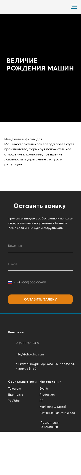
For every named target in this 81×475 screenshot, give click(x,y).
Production (47, 438)
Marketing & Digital (53, 450)
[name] (40, 289)
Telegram (14, 432)
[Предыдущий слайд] (2, 203)
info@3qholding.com (30, 398)
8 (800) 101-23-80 (28, 386)
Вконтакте (15, 438)
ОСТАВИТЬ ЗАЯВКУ (40, 343)
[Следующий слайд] (79, 203)
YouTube (14, 444)
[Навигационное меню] (74, 7)
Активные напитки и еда (57, 456)
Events (44, 432)
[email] (40, 307)
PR (41, 444)
